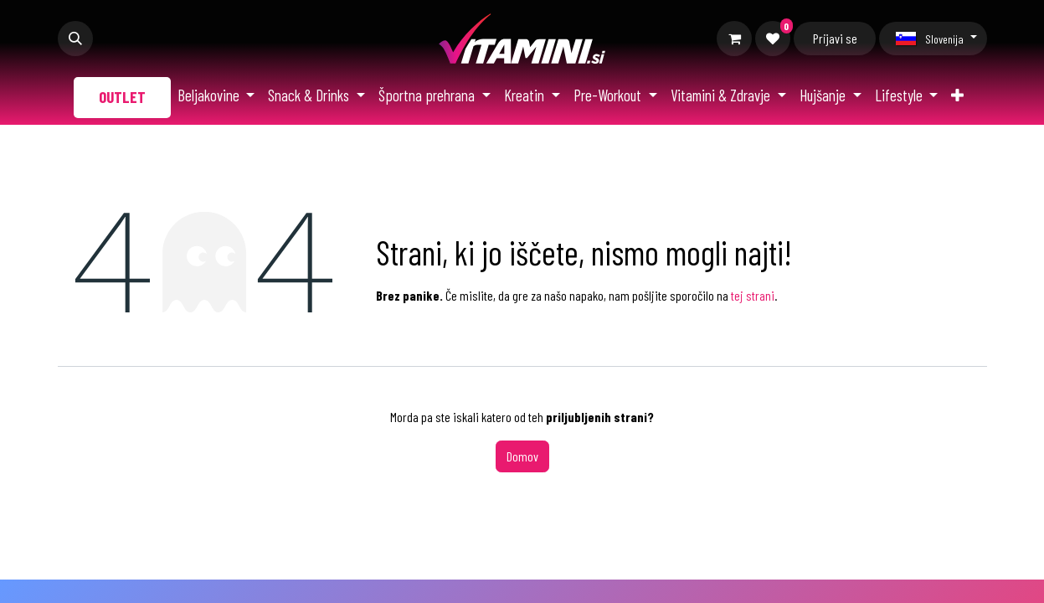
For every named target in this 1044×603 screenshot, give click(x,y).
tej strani (752, 295)
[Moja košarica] (734, 38)
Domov (522, 456)
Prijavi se (835, 38)
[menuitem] (122, 97)
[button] (75, 38)
